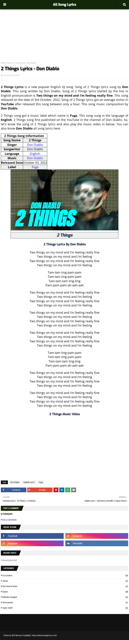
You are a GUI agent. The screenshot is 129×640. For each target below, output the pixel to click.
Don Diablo (35, 145)
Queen (65, 591)
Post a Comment (8, 519)
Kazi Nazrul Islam (65, 586)
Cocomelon (65, 575)
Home (3, 63)
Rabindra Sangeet (65, 597)
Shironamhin (65, 602)
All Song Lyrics (64, 4)
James (65, 581)
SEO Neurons (17, 635)
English (35, 154)
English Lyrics (29, 482)
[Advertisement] (64, 28)
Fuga (10, 63)
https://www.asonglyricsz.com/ (44, 635)
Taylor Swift (65, 608)
